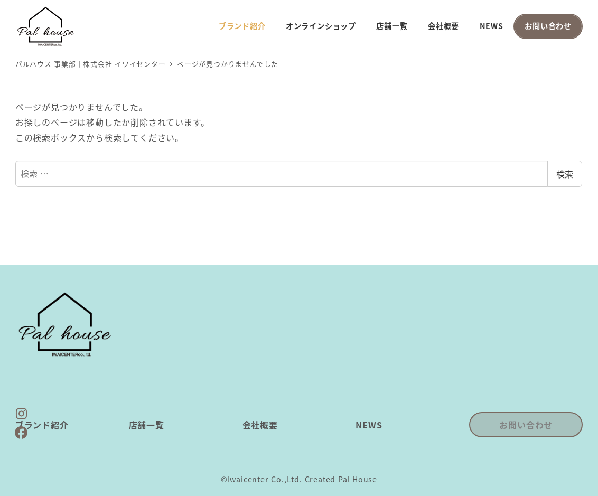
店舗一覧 (146, 424)
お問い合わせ (526, 424)
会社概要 (260, 424)
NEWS (369, 424)
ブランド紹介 (42, 424)
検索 (564, 173)
